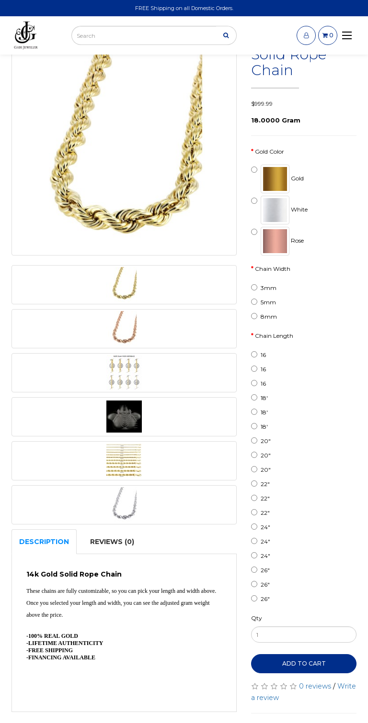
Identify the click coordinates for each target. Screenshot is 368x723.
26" (260, 570)
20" (261, 441)
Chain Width (272, 268)
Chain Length (274, 335)
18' (259, 397)
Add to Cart (304, 663)
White (279, 210)
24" (260, 527)
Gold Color (269, 151)
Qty (256, 618)
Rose (277, 241)
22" (260, 484)
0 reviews (315, 686)
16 (258, 354)
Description (44, 541)
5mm (263, 302)
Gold (277, 179)
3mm (263, 287)
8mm (264, 316)
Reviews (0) (112, 541)
